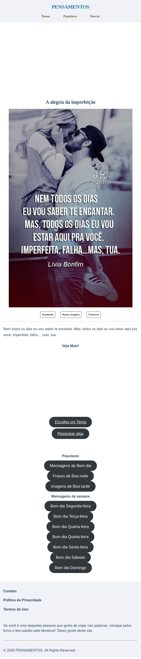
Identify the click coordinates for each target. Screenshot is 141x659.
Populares (70, 16)
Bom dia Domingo (70, 568)
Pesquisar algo (70, 434)
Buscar (95, 16)
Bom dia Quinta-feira (70, 537)
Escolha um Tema (70, 422)
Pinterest (94, 314)
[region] (70, 59)
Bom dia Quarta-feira (70, 527)
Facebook (47, 314)
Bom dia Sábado (70, 557)
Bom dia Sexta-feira (70, 547)
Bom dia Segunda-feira (70, 506)
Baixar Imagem (71, 314)
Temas (45, 16)
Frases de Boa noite (70, 476)
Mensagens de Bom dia (70, 466)
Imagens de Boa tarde (70, 486)
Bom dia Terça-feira (71, 516)
